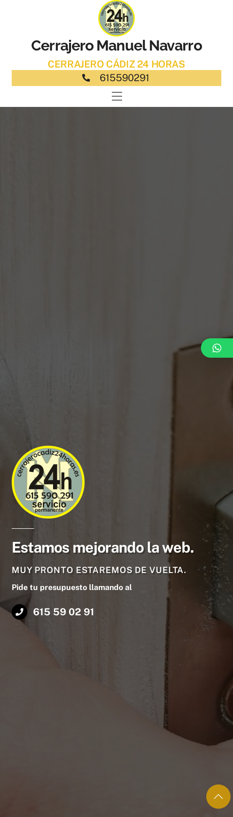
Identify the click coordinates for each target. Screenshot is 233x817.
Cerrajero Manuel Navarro (116, 45)
